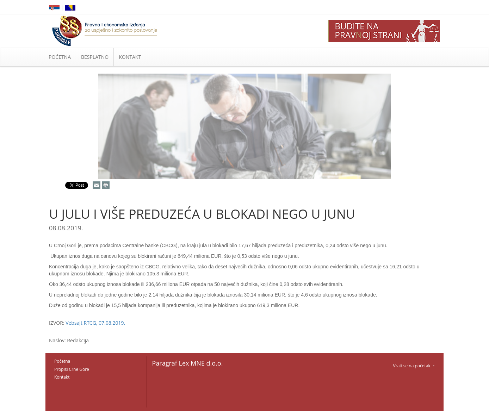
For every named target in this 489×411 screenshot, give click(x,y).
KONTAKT (130, 57)
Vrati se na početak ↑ (414, 366)
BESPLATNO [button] (95, 57)
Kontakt (61, 377)
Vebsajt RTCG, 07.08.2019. (95, 322)
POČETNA (60, 57)
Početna (62, 361)
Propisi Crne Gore (71, 369)
